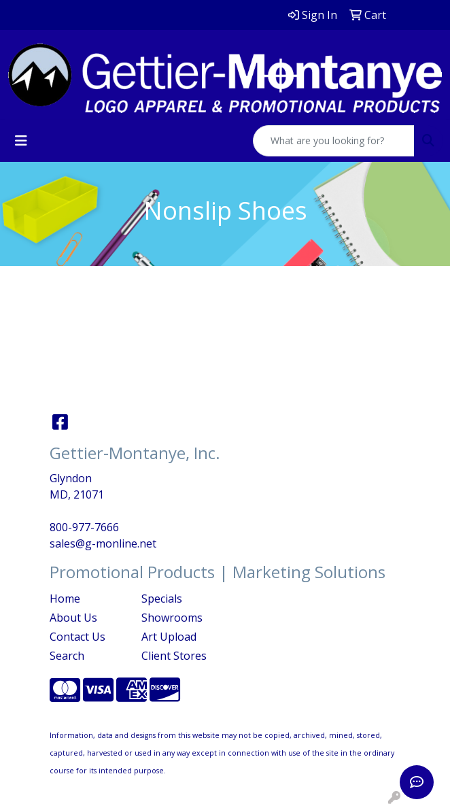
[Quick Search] (334, 140)
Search (67, 655)
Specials (161, 598)
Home (65, 598)
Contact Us (77, 636)
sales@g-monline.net (103, 543)
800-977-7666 (84, 527)
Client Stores (174, 655)
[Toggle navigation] (21, 140)
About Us (73, 617)
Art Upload (168, 636)
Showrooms (172, 617)
